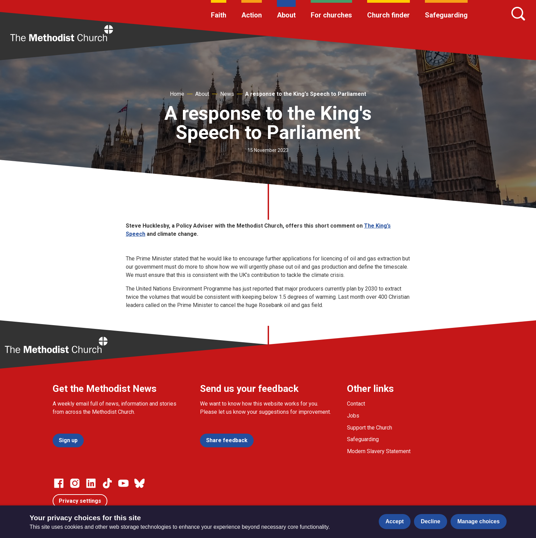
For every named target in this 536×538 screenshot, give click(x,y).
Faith (218, 15)
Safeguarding (446, 15)
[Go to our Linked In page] (91, 483)
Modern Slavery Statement (379, 451)
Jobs (353, 415)
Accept (395, 521)
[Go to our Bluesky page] (139, 483)
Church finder (388, 15)
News (227, 94)
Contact (356, 403)
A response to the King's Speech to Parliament (305, 94)
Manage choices (478, 521)
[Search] (518, 14)
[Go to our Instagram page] (75, 483)
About (286, 15)
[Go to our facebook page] (59, 483)
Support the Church (369, 427)
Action (251, 15)
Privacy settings (80, 501)
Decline (430, 521)
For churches (331, 15)
